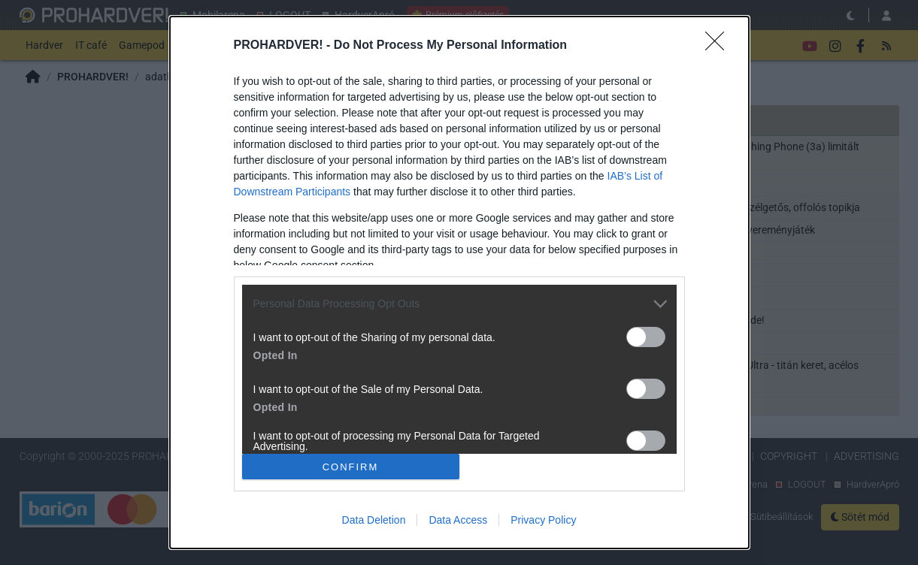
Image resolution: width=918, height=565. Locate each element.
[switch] (645, 337)
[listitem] (459, 304)
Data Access (458, 520)
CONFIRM (351, 466)
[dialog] (459, 283)
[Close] (719, 46)
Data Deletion (374, 520)
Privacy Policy (543, 520)
